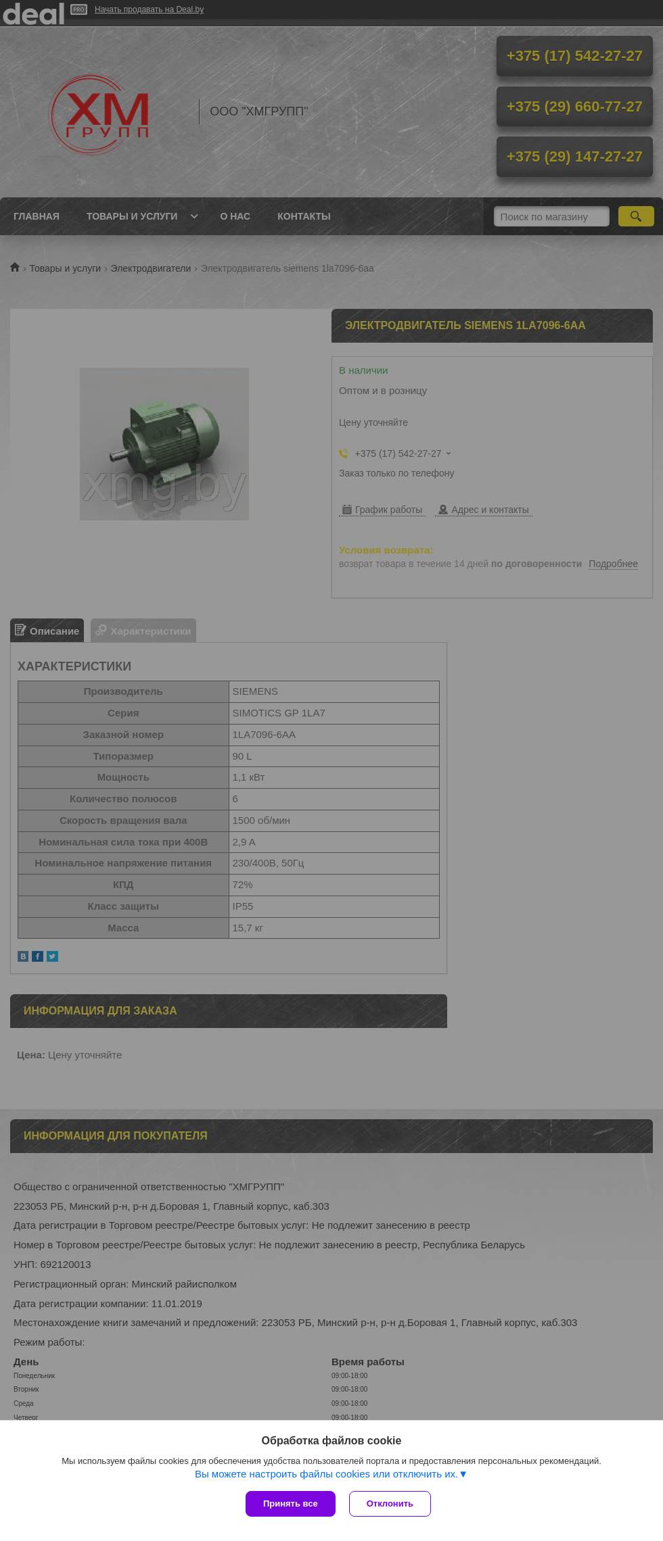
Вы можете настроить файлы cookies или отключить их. (326, 1473)
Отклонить (390, 1503)
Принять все (290, 1503)
